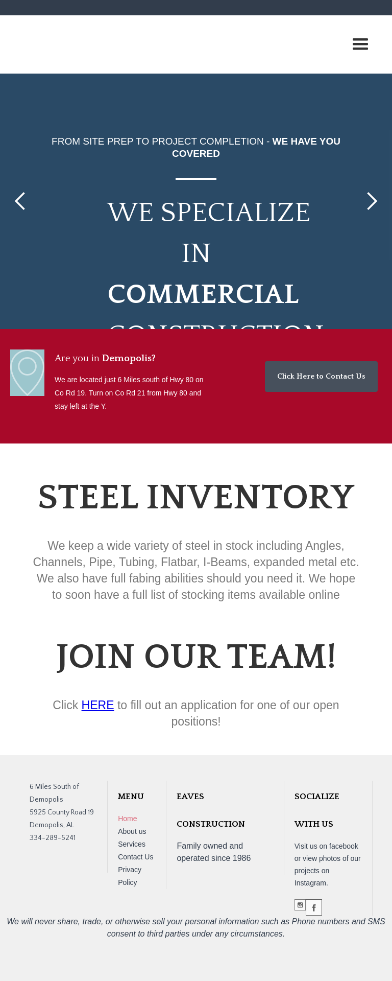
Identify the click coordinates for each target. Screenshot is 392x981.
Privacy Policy (129, 876)
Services (131, 844)
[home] (81, 28)
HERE (98, 705)
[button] (360, 44)
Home (127, 818)
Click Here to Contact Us (321, 376)
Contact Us (135, 857)
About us (132, 831)
